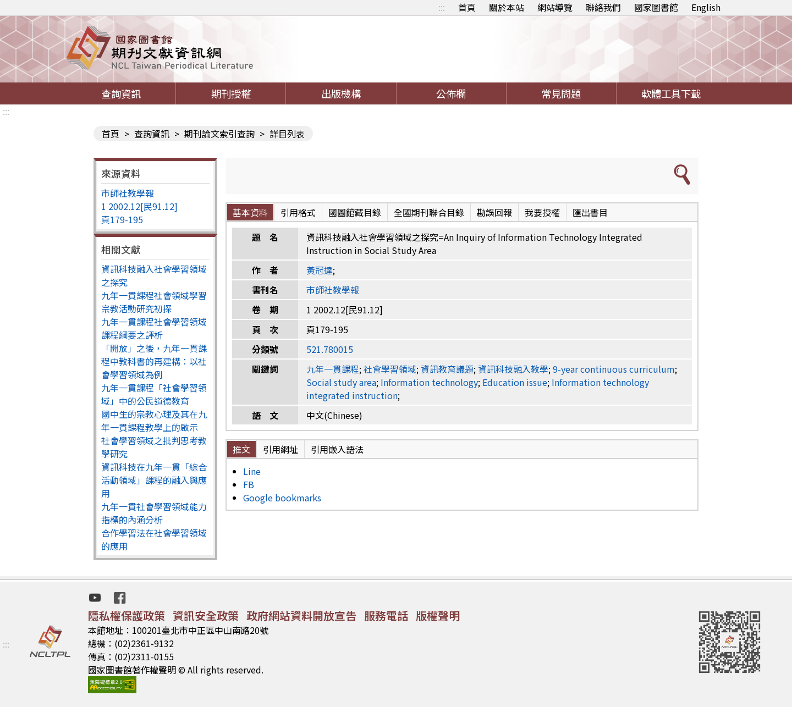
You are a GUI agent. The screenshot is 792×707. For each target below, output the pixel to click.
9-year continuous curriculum (614, 368)
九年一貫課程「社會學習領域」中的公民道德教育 (154, 394)
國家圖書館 (656, 7)
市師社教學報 (127, 193)
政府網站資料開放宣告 (301, 615)
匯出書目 (590, 212)
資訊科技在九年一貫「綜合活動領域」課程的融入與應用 (154, 480)
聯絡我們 (603, 7)
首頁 (467, 7)
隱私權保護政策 (126, 615)
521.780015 (329, 349)
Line (252, 471)
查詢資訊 (121, 93)
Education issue (514, 382)
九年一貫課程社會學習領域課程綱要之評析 (154, 328)
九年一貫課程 (332, 368)
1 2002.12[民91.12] (139, 206)
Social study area (341, 382)
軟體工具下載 (671, 93)
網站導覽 (555, 7)
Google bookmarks (282, 497)
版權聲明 (438, 615)
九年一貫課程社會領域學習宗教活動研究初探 (154, 302)
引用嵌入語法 (337, 449)
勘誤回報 (494, 212)
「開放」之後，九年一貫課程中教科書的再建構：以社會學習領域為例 (154, 361)
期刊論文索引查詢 (219, 133)
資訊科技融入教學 (513, 368)
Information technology (429, 382)
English (706, 7)
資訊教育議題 (447, 368)
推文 (241, 449)
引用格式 (298, 212)
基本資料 (250, 212)
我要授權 (542, 212)
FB (248, 484)
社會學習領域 (390, 368)
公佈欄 (451, 93)
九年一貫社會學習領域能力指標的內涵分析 (154, 513)
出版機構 (341, 93)
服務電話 (386, 615)
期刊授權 (231, 93)
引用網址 (280, 449)
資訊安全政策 (206, 615)
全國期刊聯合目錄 (429, 212)
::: (441, 7)
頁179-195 (122, 219)
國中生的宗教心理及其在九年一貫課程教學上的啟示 (154, 420)
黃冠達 (319, 270)
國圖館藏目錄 (354, 212)
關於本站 (506, 7)
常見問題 (561, 93)
